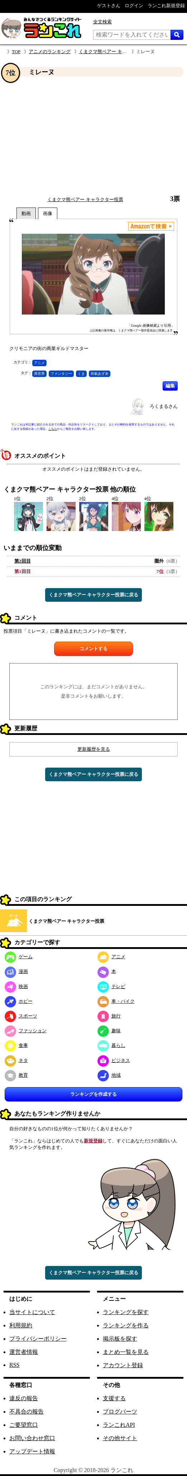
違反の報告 (23, 1398)
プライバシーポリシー (38, 1339)
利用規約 (20, 1325)
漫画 (16, 971)
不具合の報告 (26, 1412)
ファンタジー (61, 374)
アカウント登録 (123, 1365)
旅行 (109, 1016)
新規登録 (93, 1141)
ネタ (16, 1060)
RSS (14, 1365)
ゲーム (19, 956)
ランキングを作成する (93, 1094)
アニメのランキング (50, 51)
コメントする (93, 648)
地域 (109, 1075)
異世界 (39, 374)
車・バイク (116, 1001)
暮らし (111, 1045)
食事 (16, 1045)
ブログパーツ (120, 1412)
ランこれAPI (119, 1425)
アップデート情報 (32, 1451)
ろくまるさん (164, 406)
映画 (16, 986)
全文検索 (102, 21)
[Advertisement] (93, 136)
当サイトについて (32, 1312)
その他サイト (120, 1438)
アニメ (39, 363)
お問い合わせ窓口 (32, 1438)
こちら (52, 428)
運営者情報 (23, 1352)
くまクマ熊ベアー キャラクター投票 (116, 51)
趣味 (109, 1030)
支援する (114, 1398)
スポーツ (21, 1016)
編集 (170, 385)
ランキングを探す (126, 1312)
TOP (16, 51)
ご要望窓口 (23, 1425)
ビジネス (113, 1060)
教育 (16, 1075)
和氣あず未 (100, 374)
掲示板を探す (120, 1339)
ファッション (26, 1030)
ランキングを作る (126, 1325)
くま (81, 374)
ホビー (19, 1001)
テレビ (111, 986)
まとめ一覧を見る (126, 1352)
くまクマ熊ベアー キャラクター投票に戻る (93, 594)
